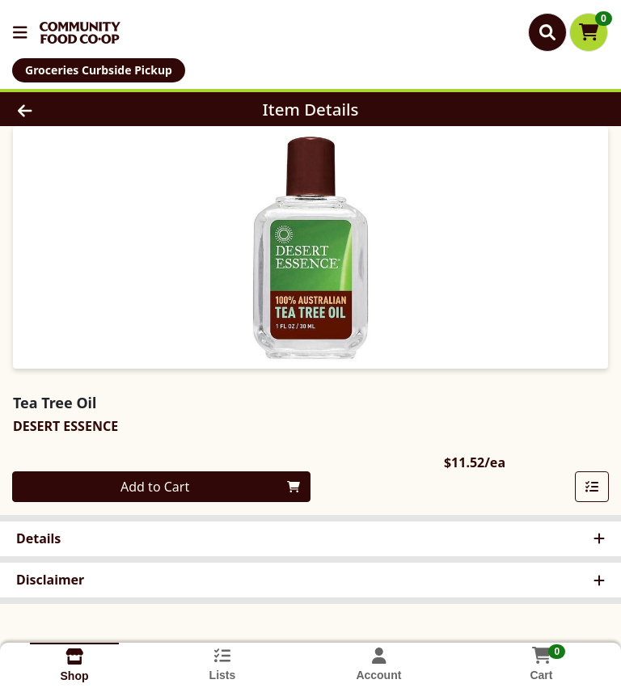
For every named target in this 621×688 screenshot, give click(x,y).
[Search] (547, 32)
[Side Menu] (20, 32)
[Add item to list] (592, 486)
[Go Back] (87, 109)
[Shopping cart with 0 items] (588, 32)
